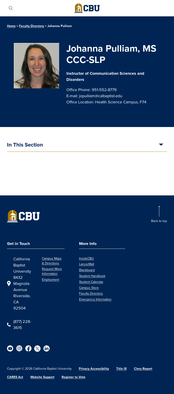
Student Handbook (92, 276)
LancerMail (86, 264)
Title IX (121, 368)
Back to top (159, 221)
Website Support (42, 377)
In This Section (25, 145)
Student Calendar (91, 281)
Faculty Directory (31, 26)
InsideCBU (86, 258)
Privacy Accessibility (94, 368)
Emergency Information (95, 299)
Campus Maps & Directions (52, 261)
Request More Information (52, 271)
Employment (50, 279)
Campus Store (89, 287)
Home (11, 26)
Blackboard (87, 270)
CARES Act (15, 377)
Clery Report (143, 368)
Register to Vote (73, 377)
